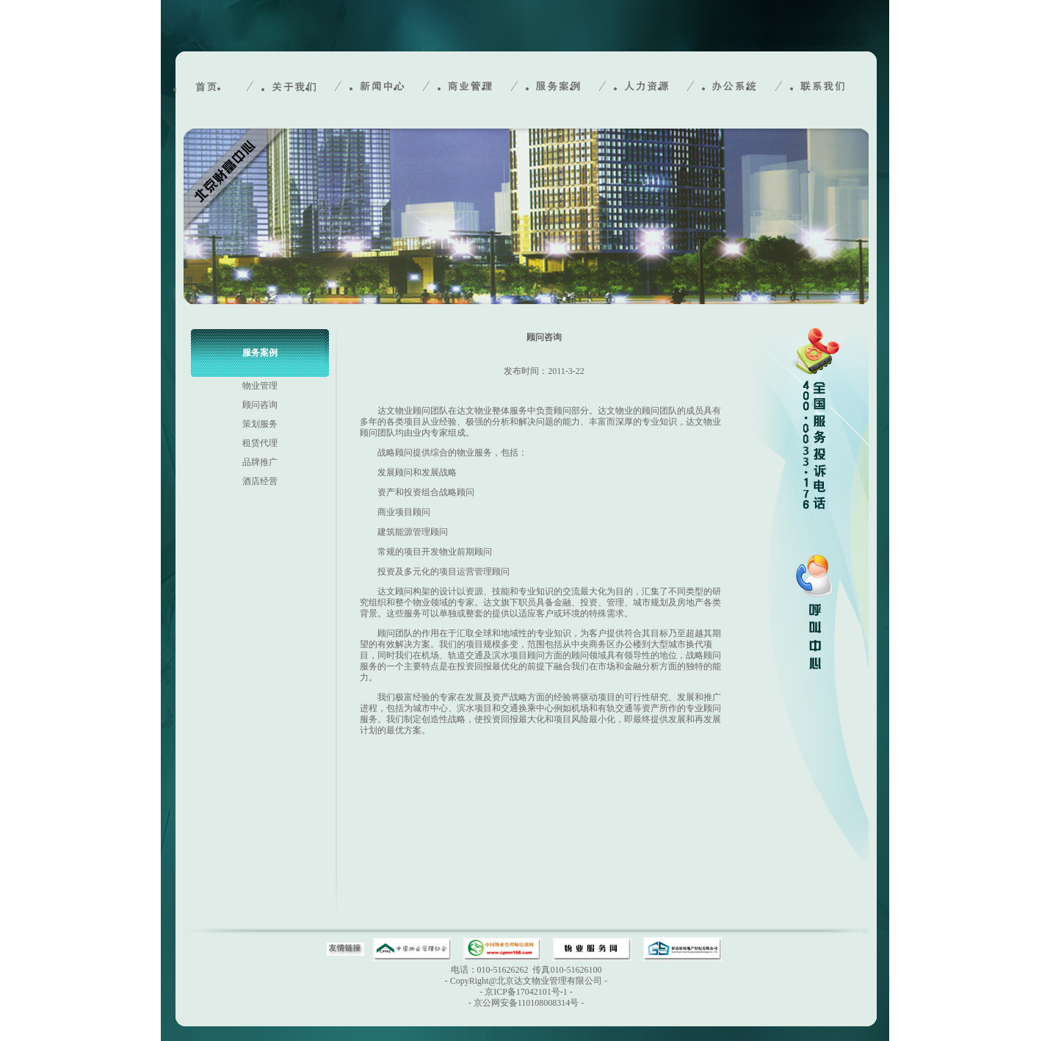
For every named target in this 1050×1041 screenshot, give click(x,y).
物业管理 (260, 386)
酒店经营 (260, 481)
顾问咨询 (260, 405)
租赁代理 (260, 443)
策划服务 (260, 424)
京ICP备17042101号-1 (526, 992)
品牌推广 (260, 462)
